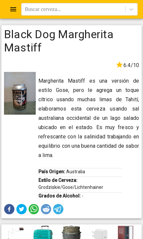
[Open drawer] (13, 9)
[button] (9, 209)
